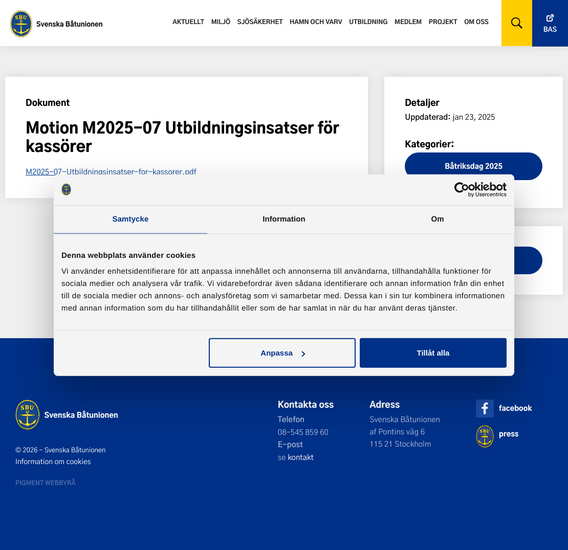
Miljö (220, 21)
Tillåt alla (433, 352)
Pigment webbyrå (45, 482)
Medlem (408, 21)
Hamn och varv (316, 21)
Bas (550, 29)
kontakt (301, 457)
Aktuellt (188, 21)
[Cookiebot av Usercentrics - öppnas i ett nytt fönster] (462, 189)
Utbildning (368, 21)
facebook (515, 408)
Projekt (443, 21)
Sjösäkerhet (260, 21)
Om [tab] (437, 218)
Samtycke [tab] (131, 218)
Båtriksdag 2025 (474, 166)
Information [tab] (284, 218)
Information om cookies (53, 461)
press (508, 433)
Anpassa (282, 352)
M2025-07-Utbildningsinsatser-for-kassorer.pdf (111, 171)
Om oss (476, 21)
